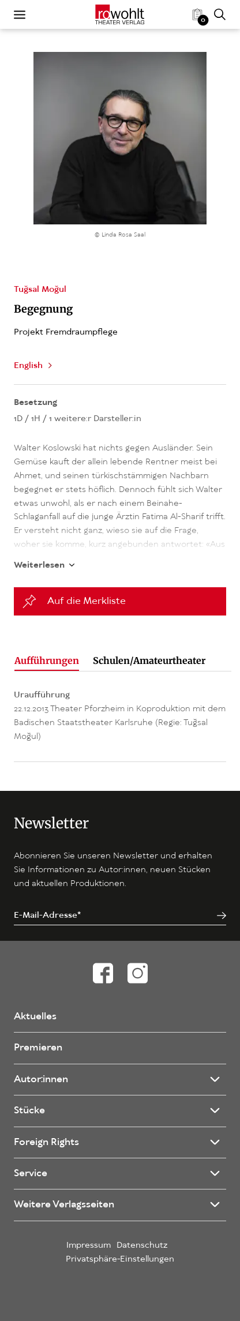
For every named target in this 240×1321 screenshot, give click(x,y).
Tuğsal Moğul (40, 289)
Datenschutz (142, 1245)
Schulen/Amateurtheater (149, 660)
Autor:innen (41, 1079)
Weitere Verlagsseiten (64, 1204)
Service (30, 1173)
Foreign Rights (46, 1142)
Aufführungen (46, 660)
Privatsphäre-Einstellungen (120, 1259)
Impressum (88, 1245)
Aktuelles (35, 1016)
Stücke (29, 1110)
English (28, 365)
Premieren (38, 1047)
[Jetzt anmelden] (221, 916)
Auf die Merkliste (86, 601)
